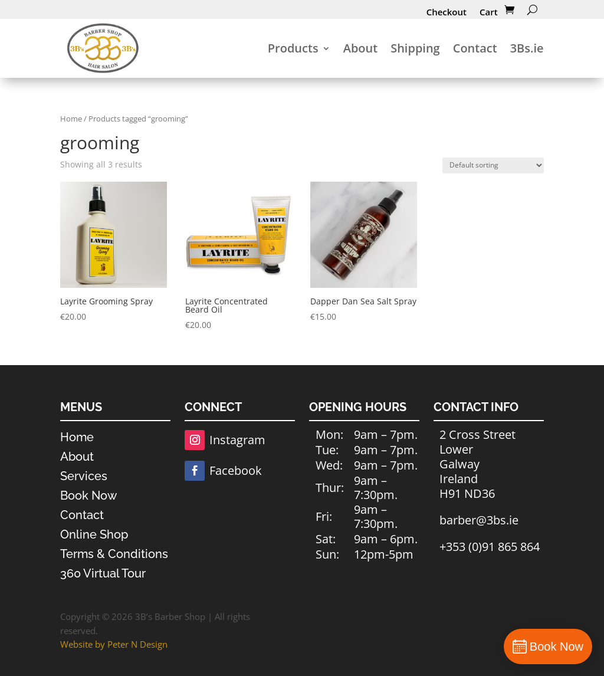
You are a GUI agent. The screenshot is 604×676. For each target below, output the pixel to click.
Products (293, 48)
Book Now (88, 495)
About (360, 48)
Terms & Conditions (114, 554)
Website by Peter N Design (114, 644)
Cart (489, 12)
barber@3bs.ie (478, 520)
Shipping (415, 48)
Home (71, 118)
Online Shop (94, 534)
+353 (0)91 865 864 (489, 546)
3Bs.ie (527, 48)
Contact (475, 48)
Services (83, 476)
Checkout (446, 12)
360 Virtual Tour (103, 573)
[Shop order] (493, 165)
